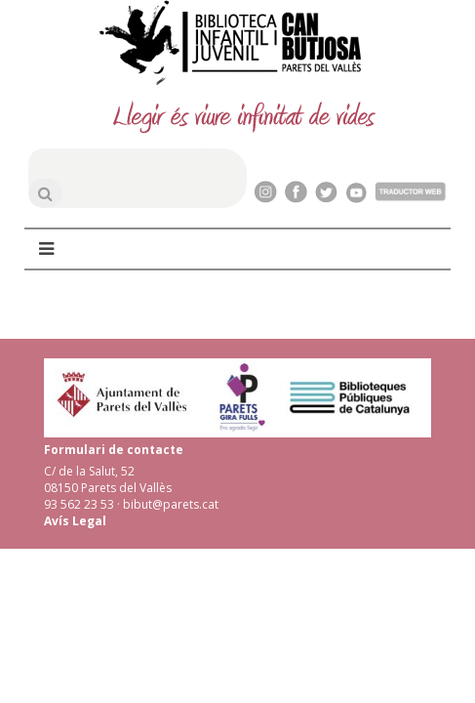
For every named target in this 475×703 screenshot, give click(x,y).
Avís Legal (75, 521)
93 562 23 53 (79, 504)
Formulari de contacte (113, 449)
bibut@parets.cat (170, 504)
